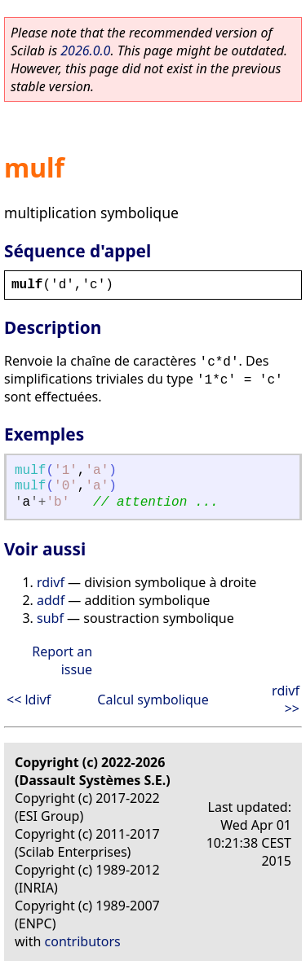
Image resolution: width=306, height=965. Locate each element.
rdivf (50, 582)
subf (50, 618)
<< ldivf (29, 699)
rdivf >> (285, 699)
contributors (83, 941)
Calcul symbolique (152, 699)
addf (50, 600)
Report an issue (62, 660)
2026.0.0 (85, 50)
